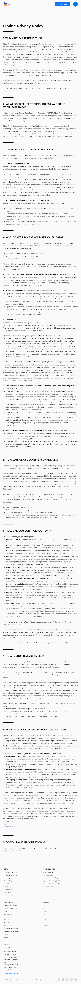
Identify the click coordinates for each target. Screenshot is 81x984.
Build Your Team (9, 895)
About (44, 905)
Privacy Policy (41, 980)
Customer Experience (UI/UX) (51, 884)
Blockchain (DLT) (48, 875)
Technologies (49, 869)
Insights (45, 920)
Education (7, 920)
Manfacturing (8, 917)
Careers (45, 911)
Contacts (8, 944)
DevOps (6, 886)
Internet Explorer (9, 827)
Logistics (6, 934)
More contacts (12, 973)
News (44, 917)
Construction (8, 925)
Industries (8, 902)
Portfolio (45, 925)
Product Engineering (10, 875)
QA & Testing (8, 892)
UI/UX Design (8, 884)
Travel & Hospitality (10, 923)
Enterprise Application (11, 872)
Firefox (5, 824)
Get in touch (62, 4)
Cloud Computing (48, 886)
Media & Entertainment (11, 931)
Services (7, 869)
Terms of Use (35, 80)
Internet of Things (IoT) (49, 872)
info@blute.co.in (9, 91)
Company (46, 902)
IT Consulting (8, 881)
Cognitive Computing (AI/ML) (52, 881)
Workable (39, 136)
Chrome (6, 821)
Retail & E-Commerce (10, 905)
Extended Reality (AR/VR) (50, 878)
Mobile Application (9, 878)
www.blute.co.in (9, 54)
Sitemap (30, 980)
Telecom (6, 937)
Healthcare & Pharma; (10, 908)
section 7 (27, 224)
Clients (45, 923)
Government (8, 914)
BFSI (5, 911)
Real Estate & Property (11, 928)
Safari (5, 829)
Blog (44, 914)
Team (44, 908)
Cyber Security (8, 889)
